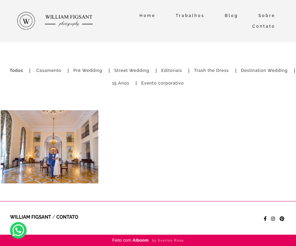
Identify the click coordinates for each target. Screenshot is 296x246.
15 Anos (120, 83)
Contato (263, 26)
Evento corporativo (162, 83)
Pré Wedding (87, 71)
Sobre (266, 15)
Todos (16, 71)
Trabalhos (190, 15)
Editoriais (171, 71)
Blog (231, 15)
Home (148, 15)
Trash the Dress (211, 71)
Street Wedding (131, 71)
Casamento (48, 71)
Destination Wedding (264, 71)
